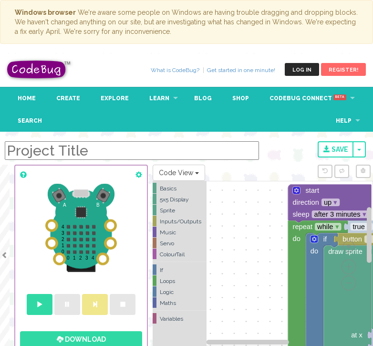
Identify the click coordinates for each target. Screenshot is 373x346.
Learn (159, 98)
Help (344, 120)
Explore (115, 98)
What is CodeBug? (175, 70)
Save (335, 149)
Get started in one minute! (241, 70)
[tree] (180, 253)
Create (68, 98)
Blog (203, 98)
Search (30, 120)
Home (27, 98)
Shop (240, 98)
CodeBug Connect (307, 98)
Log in (301, 70)
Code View (179, 173)
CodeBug (39, 69)
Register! (343, 70)
